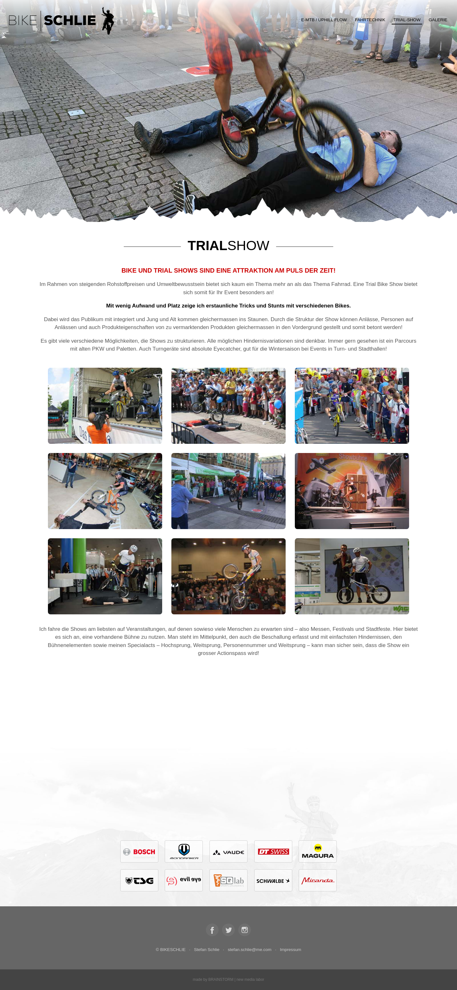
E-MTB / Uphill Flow (324, 19)
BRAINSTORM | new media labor (236, 979)
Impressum (290, 949)
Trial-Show (407, 19)
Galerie (438, 19)
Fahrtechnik (370, 19)
